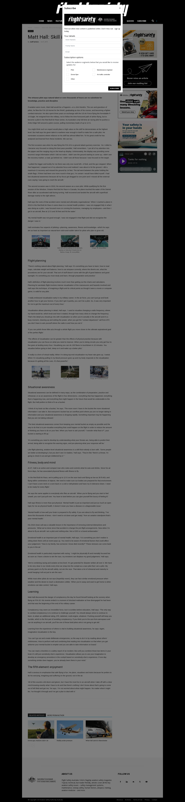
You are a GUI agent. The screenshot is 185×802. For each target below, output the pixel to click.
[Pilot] (67, 70)
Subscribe (114, 88)
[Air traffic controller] (93, 74)
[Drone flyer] (67, 74)
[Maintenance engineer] (93, 70)
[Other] (67, 79)
